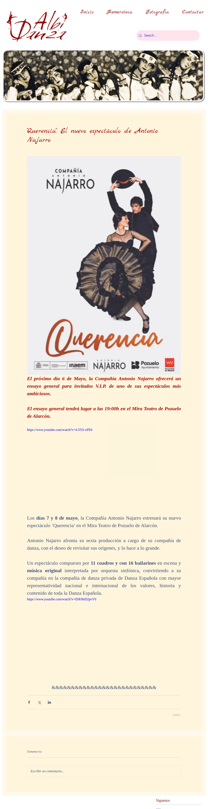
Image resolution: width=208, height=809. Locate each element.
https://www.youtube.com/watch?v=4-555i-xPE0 (59, 430)
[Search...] (167, 35)
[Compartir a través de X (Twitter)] (39, 702)
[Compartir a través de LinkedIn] (49, 702)
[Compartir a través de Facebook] (29, 702)
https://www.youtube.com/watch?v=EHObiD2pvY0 (61, 599)
